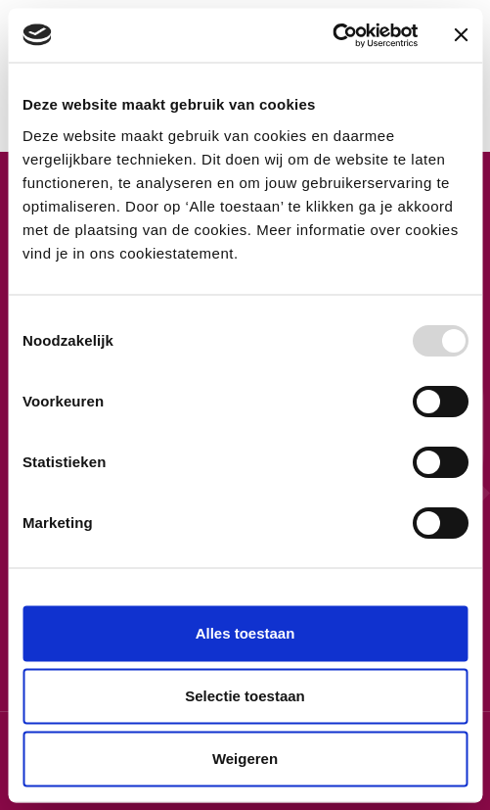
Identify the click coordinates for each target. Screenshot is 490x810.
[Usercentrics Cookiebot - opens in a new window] (332, 35)
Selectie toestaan (245, 696)
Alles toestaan (245, 633)
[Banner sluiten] (461, 35)
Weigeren (245, 758)
